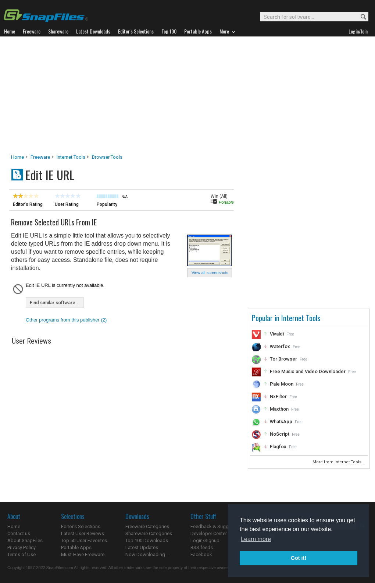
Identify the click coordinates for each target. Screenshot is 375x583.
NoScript (279, 434)
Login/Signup (204, 540)
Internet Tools (71, 157)
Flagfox (278, 446)
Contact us (18, 533)
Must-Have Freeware (82, 554)
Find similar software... (55, 302)
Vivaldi (277, 334)
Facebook (201, 554)
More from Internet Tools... (339, 462)
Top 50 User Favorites (84, 540)
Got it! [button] (298, 558)
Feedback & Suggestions (217, 526)
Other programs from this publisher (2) (66, 320)
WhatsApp (281, 421)
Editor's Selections (80, 526)
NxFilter (278, 396)
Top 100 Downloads (146, 540)
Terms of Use (21, 554)
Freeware (40, 157)
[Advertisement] (188, 97)
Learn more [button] (256, 539)
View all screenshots (210, 272)
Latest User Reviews (82, 533)
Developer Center (208, 533)
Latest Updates (141, 547)
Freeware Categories (147, 526)
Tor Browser (283, 359)
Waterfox (280, 346)
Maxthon (279, 409)
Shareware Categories (148, 533)
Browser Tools (107, 157)
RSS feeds (201, 547)
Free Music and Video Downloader (308, 371)
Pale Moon (281, 384)
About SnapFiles (25, 540)
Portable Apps (76, 547)
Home (17, 157)
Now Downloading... (146, 554)
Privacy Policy (21, 547)
